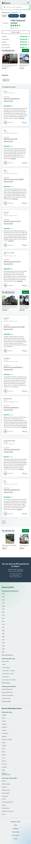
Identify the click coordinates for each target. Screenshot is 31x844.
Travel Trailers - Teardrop (8, 670)
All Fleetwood (12, 15)
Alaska (3, 718)
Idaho (3, 748)
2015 (3, 615)
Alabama (4, 715)
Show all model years (7, 655)
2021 (3, 597)
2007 (3, 639)
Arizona (4, 721)
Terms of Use (15, 835)
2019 (3, 603)
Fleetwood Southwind (7, 695)
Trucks (3, 664)
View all (25, 50)
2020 (3, 600)
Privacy (15, 838)
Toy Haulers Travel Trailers (9, 679)
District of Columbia (7, 739)
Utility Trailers (5, 661)
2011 (3, 627)
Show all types (6, 683)
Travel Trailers (5, 676)
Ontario (4, 799)
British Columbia (6, 784)
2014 (3, 618)
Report (25, 122)
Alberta (4, 781)
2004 (3, 649)
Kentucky (4, 764)
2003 (3, 652)
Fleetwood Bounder (7, 689)
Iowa (3, 757)
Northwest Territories (7, 811)
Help (15, 825)
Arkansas (4, 724)
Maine (3, 770)
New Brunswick (6, 790)
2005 (3, 646)
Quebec (4, 805)
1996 (22, 15)
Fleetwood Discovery (7, 692)
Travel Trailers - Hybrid (7, 673)
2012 (3, 624)
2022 (3, 593)
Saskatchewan (5, 808)
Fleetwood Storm (6, 698)
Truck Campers (6, 667)
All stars (5, 80)
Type (3, 15)
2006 (3, 642)
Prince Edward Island (7, 802)
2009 (3, 633)
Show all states (6, 774)
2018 (3, 606)
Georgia (4, 745)
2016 (3, 612)
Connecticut (5, 733)
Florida (3, 742)
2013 (3, 621)
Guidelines (15, 828)
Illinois (3, 751)
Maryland (4, 773)
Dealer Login (15, 832)
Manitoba (4, 787)
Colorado (4, 730)
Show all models (6, 701)
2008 (3, 636)
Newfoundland (5, 793)
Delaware (4, 736)
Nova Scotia (5, 796)
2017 (3, 609)
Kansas (4, 761)
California (4, 727)
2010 (3, 630)
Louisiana (4, 767)
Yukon (3, 814)
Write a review (16, 32)
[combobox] (15, 7)
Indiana (4, 754)
